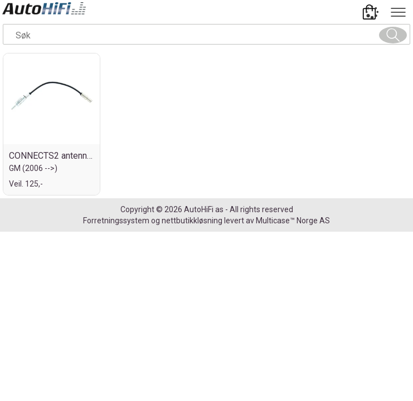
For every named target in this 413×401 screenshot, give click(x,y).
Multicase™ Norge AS (293, 220)
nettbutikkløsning (192, 220)
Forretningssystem (116, 220)
